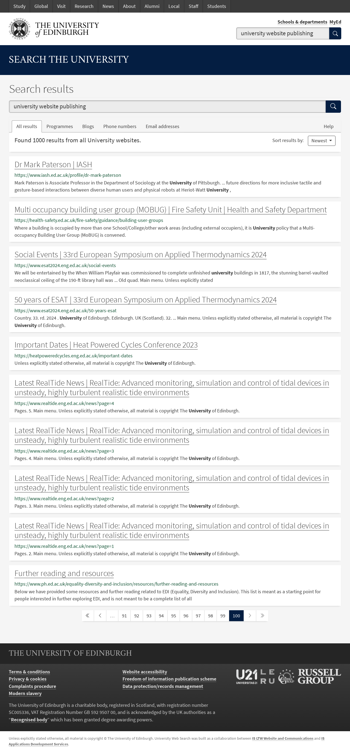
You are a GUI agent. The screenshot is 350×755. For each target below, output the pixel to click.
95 (175, 615)
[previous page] (100, 615)
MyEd (335, 22)
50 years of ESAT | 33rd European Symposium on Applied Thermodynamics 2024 (145, 299)
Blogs (90, 126)
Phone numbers (122, 126)
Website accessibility (144, 672)
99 (224, 615)
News (108, 6)
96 (187, 615)
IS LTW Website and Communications (282, 738)
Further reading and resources (64, 573)
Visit (61, 6)
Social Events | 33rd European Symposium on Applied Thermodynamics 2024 (140, 254)
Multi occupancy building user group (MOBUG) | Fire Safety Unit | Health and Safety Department (170, 209)
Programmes (59, 126)
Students (216, 6)
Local (174, 6)
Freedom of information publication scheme (169, 679)
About (129, 6)
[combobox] (282, 33)
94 (163, 615)
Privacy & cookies (27, 679)
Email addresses (165, 126)
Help (329, 126)
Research (84, 6)
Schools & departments (302, 22)
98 (212, 615)
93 (150, 615)
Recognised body (29, 720)
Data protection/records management (162, 686)
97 (200, 615)
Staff (193, 6)
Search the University (69, 60)
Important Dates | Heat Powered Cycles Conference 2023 (106, 345)
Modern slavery (25, 693)
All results (26, 126)
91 (126, 615)
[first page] (88, 615)
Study (19, 6)
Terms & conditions (29, 672)
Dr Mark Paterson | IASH (53, 164)
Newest (319, 141)
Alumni (152, 6)
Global (41, 6)
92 (138, 615)
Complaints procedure (32, 686)
